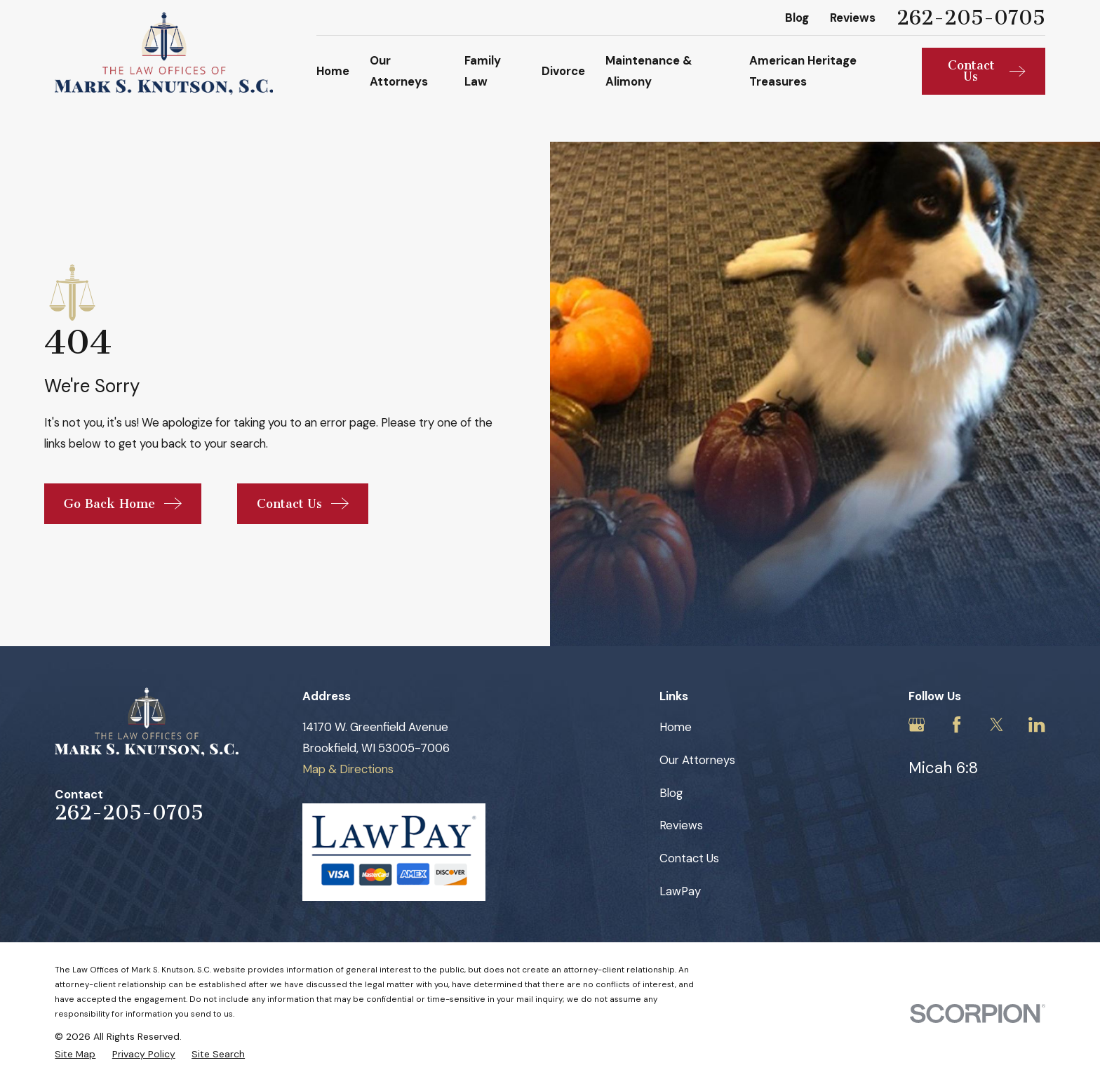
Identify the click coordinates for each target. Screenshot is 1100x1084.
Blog (797, 17)
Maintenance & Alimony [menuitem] (648, 71)
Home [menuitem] (332, 71)
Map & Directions (348, 769)
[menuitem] (75, 1054)
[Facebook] (956, 724)
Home (675, 727)
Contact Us (689, 858)
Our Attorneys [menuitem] (399, 71)
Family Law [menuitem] (482, 71)
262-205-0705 (971, 17)
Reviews (853, 17)
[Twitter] (996, 724)
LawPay (680, 891)
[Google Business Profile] (916, 724)
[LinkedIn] (1036, 724)
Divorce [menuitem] (563, 71)
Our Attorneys (697, 760)
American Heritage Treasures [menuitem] (803, 71)
